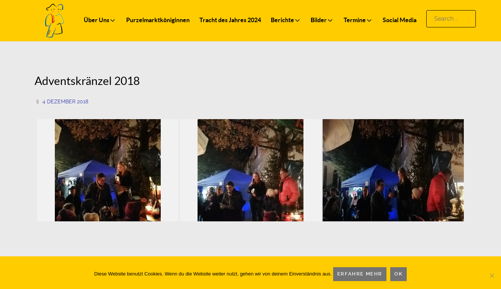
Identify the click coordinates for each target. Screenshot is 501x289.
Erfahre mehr (359, 274)
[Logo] (54, 20)
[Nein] (491, 275)
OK (398, 274)
